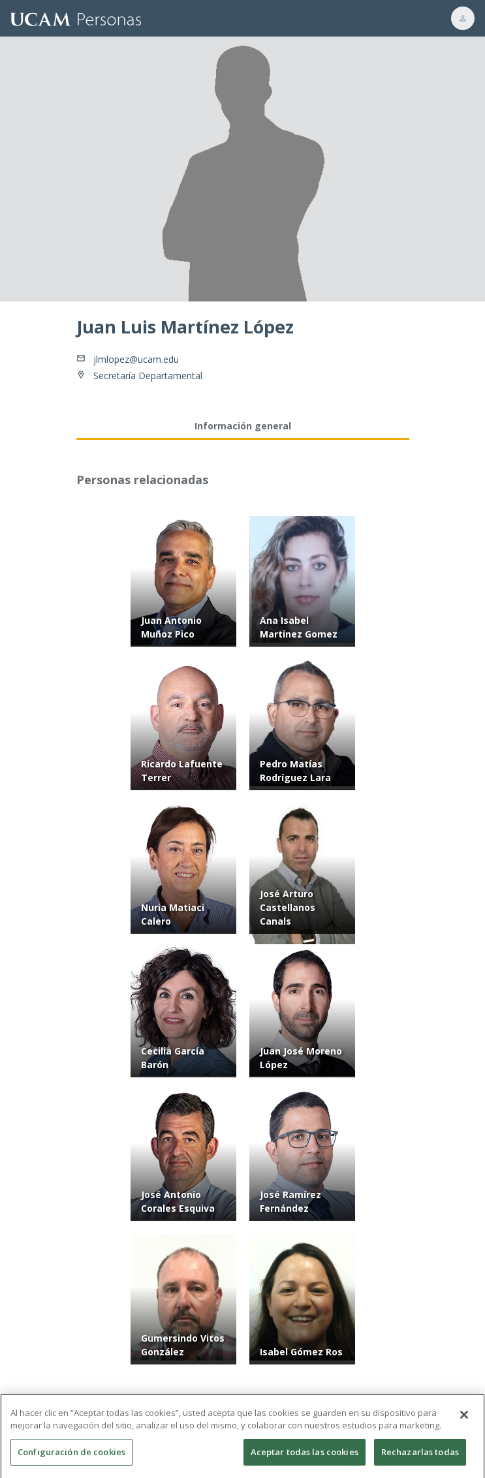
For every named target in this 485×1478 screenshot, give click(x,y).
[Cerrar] (464, 1420)
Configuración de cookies (71, 1458)
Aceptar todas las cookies (304, 1458)
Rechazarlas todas (420, 1458)
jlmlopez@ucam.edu (136, 359)
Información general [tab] (243, 426)
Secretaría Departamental (147, 375)
